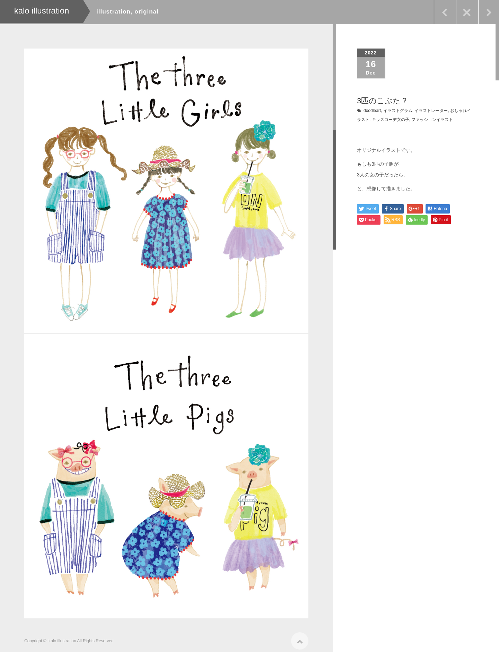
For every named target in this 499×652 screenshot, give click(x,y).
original (146, 11)
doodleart (372, 110)
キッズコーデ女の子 (390, 119)
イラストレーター (431, 110)
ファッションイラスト (432, 119)
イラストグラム (397, 110)
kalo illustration (62, 638)
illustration (113, 11)
